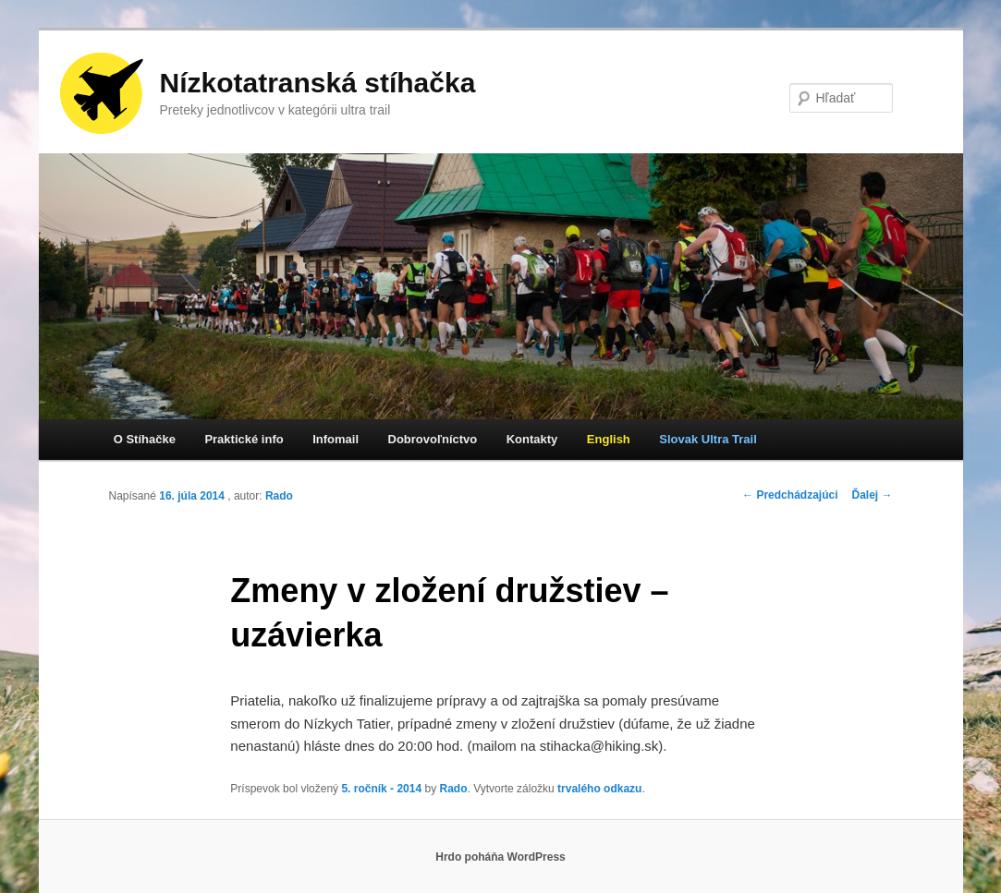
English (608, 439)
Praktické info (243, 439)
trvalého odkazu (599, 788)
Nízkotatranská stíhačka (318, 82)
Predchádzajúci (789, 495)
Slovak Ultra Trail (708, 439)
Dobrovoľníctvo (433, 439)
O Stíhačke (145, 439)
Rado (279, 495)
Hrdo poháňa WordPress (500, 857)
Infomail (335, 439)
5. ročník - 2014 (381, 788)
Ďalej (871, 495)
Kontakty (532, 439)
